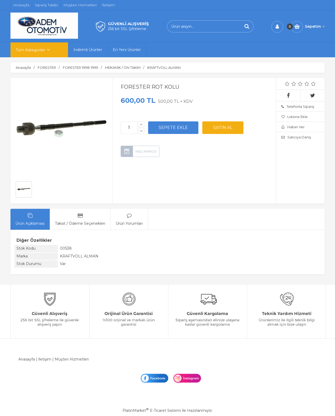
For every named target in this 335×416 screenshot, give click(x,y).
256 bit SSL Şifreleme (127, 28)
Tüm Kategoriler (30, 50)
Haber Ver (293, 127)
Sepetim (315, 26)
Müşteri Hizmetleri (72, 359)
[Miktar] (129, 127)
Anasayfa (26, 359)
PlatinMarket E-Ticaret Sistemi (151, 410)
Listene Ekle (294, 117)
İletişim (44, 359)
